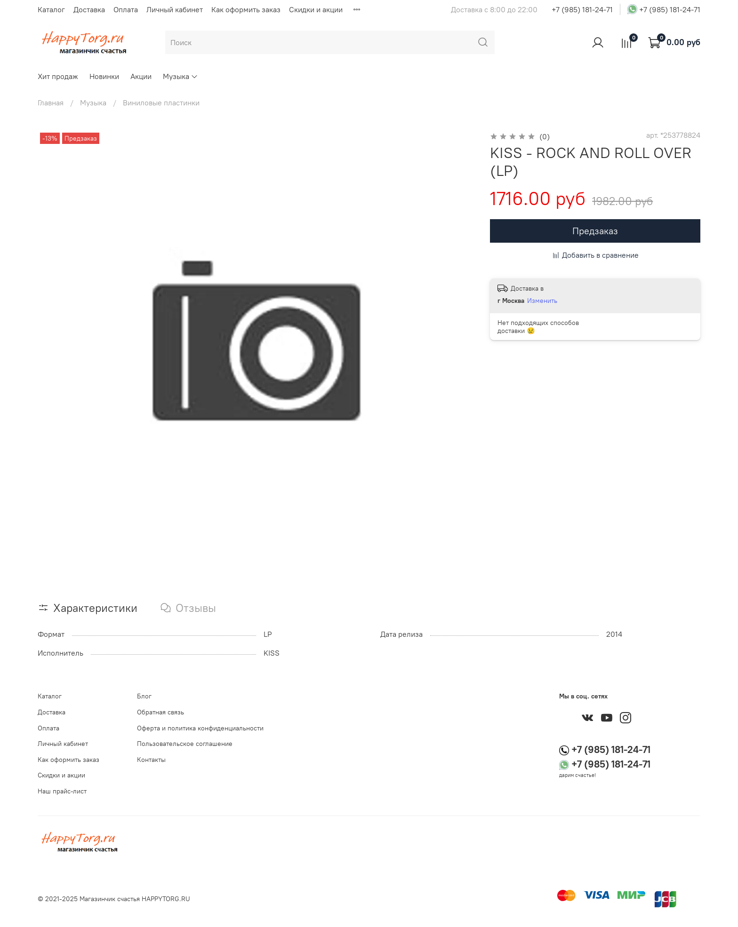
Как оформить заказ (246, 9)
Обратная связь (160, 712)
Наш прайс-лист (62, 791)
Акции (141, 76)
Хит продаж (58, 76)
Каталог (51, 9)
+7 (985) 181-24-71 (582, 9)
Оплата (125, 9)
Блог (144, 696)
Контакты (151, 759)
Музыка (180, 76)
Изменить (542, 300)
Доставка (89, 9)
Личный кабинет (174, 9)
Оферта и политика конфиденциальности (200, 728)
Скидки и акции (316, 9)
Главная (51, 102)
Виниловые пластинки (161, 102)
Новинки (104, 76)
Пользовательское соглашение (185, 743)
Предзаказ (595, 231)
